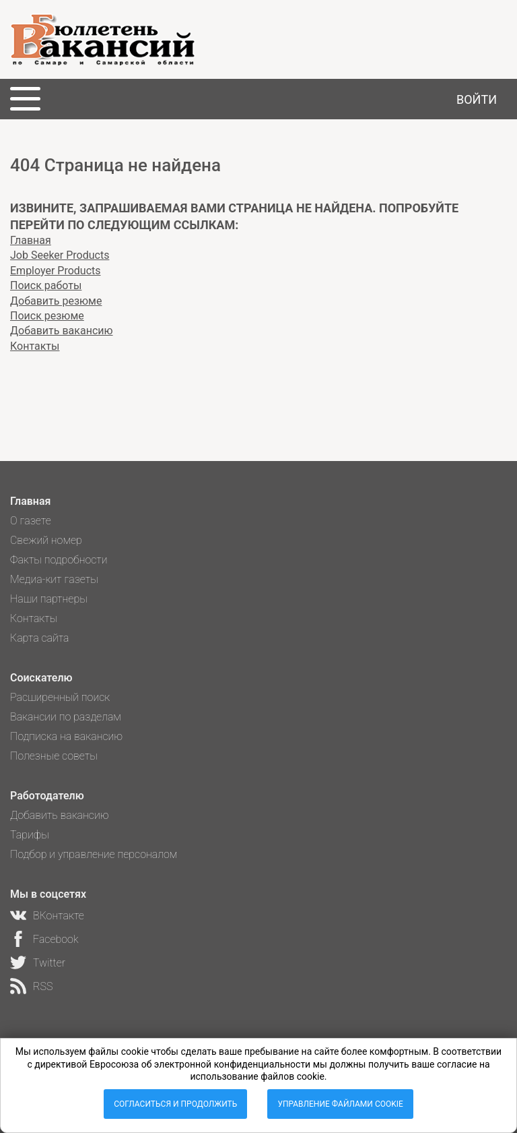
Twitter (49, 962)
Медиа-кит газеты (54, 579)
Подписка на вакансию (66, 736)
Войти (476, 99)
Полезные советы (54, 755)
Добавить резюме (56, 301)
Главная (30, 240)
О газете (30, 520)
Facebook (55, 939)
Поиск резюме (47, 315)
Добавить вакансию (61, 330)
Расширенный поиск (60, 697)
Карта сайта (39, 638)
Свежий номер (46, 540)
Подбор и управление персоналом (93, 854)
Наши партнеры (49, 598)
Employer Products (55, 270)
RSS (43, 986)
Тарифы (29, 834)
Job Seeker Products (59, 255)
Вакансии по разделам (65, 716)
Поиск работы (45, 285)
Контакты (34, 346)
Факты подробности (59, 559)
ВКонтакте (58, 915)
